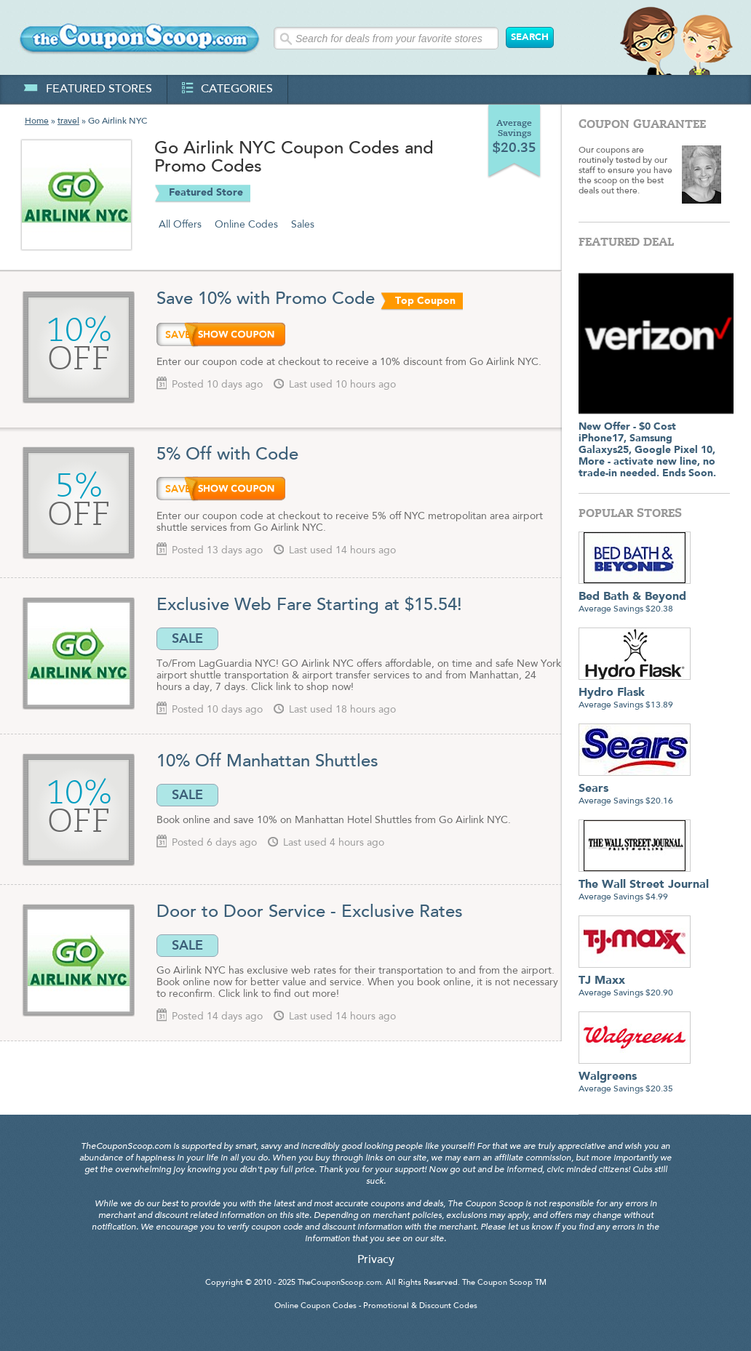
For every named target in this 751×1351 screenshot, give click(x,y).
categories (227, 89)
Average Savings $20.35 (635, 1077)
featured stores (87, 89)
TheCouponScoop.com (339, 1283)
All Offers (180, 225)
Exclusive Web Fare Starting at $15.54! (309, 605)
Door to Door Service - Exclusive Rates (309, 912)
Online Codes (246, 225)
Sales (302, 225)
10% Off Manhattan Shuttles (270, 762)
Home (37, 121)
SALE (187, 638)
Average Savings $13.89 (635, 693)
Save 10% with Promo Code (265, 299)
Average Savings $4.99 (644, 885)
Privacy (375, 1260)
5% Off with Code (227, 455)
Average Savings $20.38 (635, 597)
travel (68, 121)
